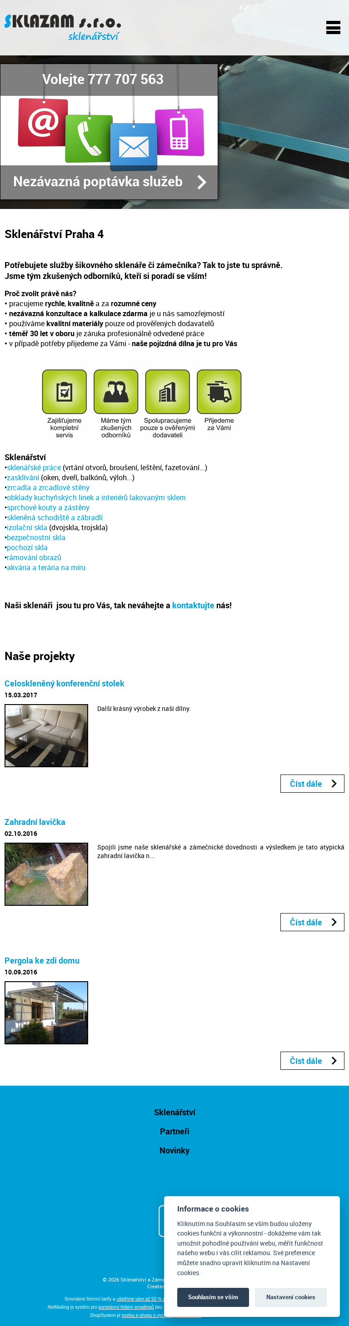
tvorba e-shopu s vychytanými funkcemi (161, 1315)
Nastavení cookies (290, 1297)
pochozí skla (27, 547)
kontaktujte (193, 605)
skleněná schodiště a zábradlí (55, 517)
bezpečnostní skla (36, 537)
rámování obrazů (34, 557)
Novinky (174, 1150)
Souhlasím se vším (213, 1297)
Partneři (174, 1131)
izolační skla (27, 527)
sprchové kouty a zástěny (48, 507)
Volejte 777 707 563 (103, 79)
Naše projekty (40, 655)
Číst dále (306, 783)
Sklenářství (174, 1112)
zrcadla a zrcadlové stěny (48, 487)
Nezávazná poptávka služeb (98, 181)
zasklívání (23, 477)
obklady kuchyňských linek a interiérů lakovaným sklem (96, 497)
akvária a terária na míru (46, 567)
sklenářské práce (34, 467)
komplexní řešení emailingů (126, 1307)
